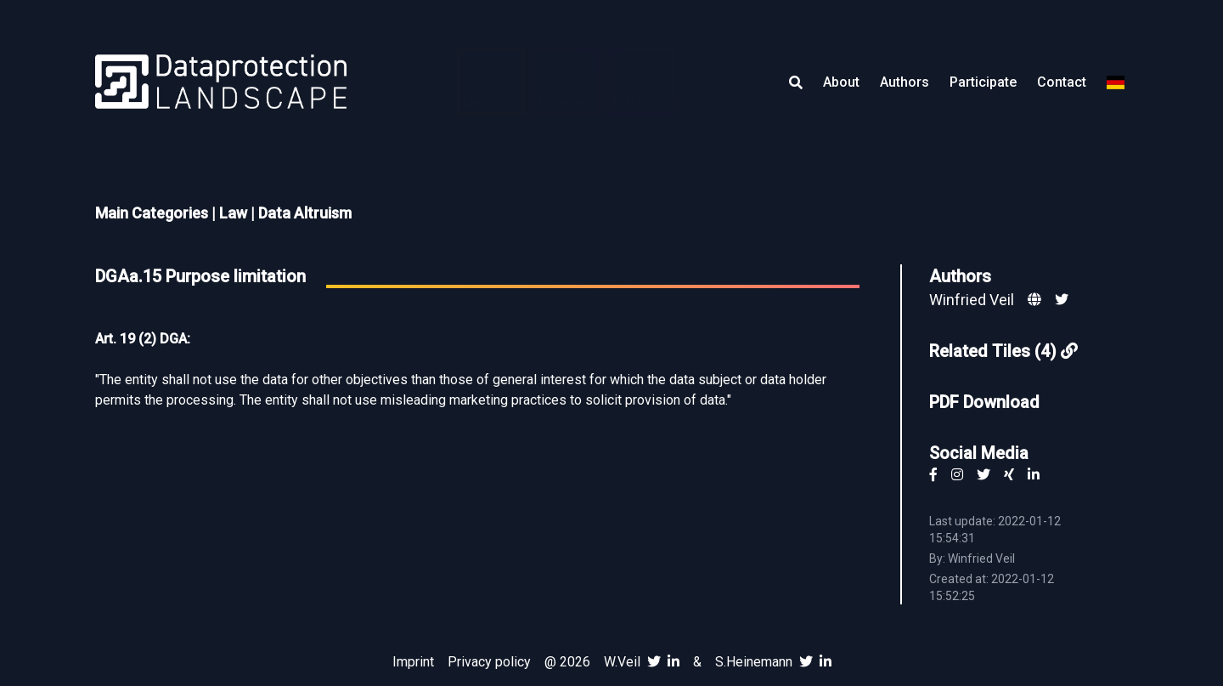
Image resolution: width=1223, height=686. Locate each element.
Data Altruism (305, 213)
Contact (1061, 82)
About (841, 82)
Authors (904, 82)
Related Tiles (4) (1003, 351)
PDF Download (984, 402)
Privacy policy (489, 662)
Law (233, 213)
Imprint (413, 662)
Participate (983, 82)
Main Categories (151, 213)
